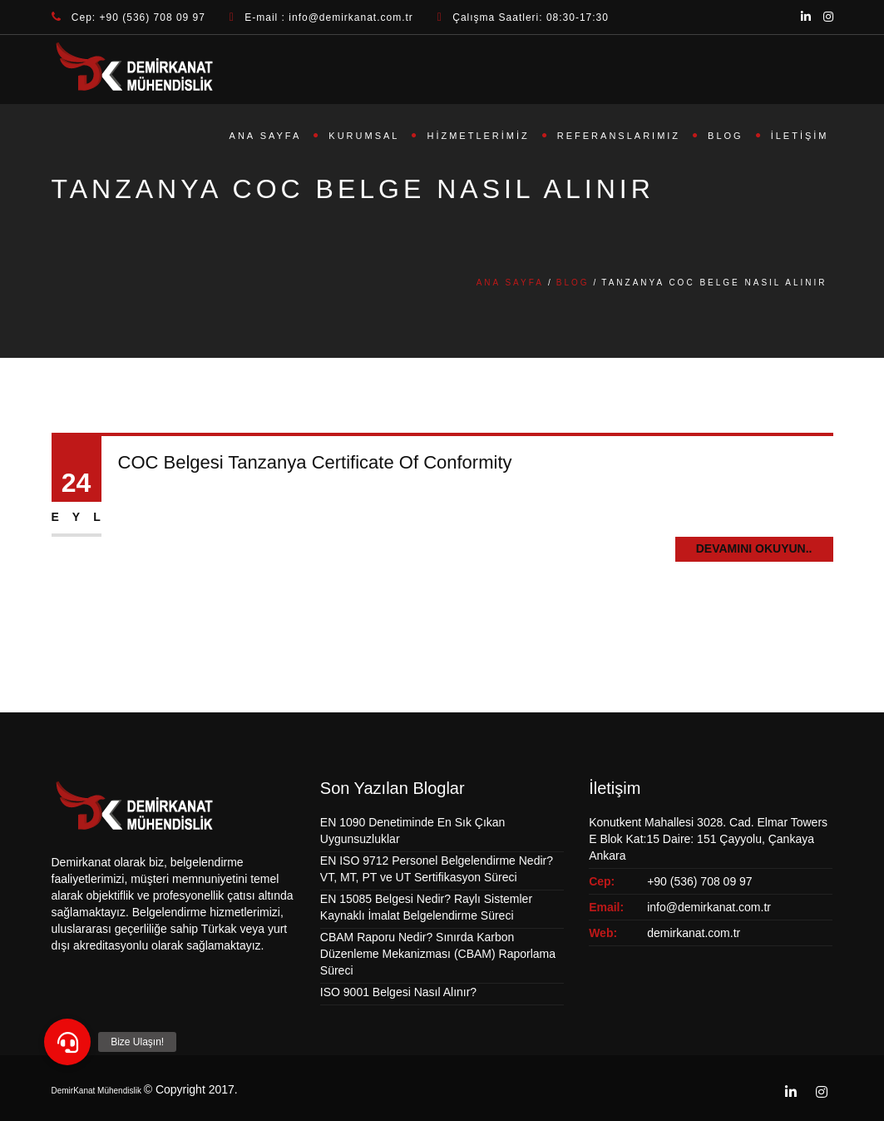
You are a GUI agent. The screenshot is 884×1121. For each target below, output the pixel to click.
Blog (725, 136)
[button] (67, 1042)
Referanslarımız (618, 136)
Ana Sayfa (266, 136)
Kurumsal (363, 136)
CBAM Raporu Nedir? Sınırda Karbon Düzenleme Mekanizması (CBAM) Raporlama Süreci (438, 953)
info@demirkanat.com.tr (709, 907)
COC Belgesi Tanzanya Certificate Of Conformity (315, 462)
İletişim (800, 136)
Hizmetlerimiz (478, 136)
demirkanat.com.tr (693, 933)
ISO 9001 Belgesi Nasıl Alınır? (398, 992)
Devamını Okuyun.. (754, 548)
